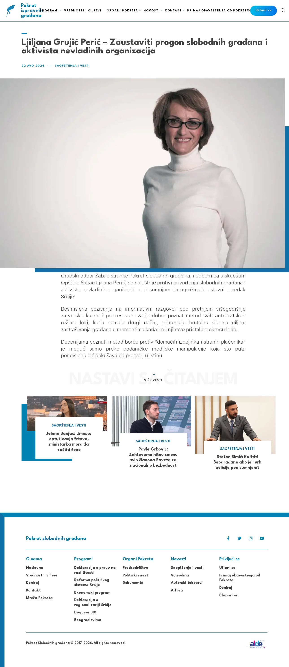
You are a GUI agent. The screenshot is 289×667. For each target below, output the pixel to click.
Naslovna (34, 568)
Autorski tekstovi (186, 583)
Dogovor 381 (85, 612)
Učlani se (227, 568)
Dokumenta (133, 583)
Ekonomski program (92, 593)
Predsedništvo (135, 568)
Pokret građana (32, 10)
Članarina (228, 595)
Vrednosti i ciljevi (41, 575)
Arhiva (177, 590)
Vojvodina (180, 575)
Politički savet (135, 575)
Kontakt (33, 590)
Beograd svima (87, 620)
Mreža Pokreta (39, 598)
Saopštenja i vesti (72, 65)
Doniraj (32, 583)
